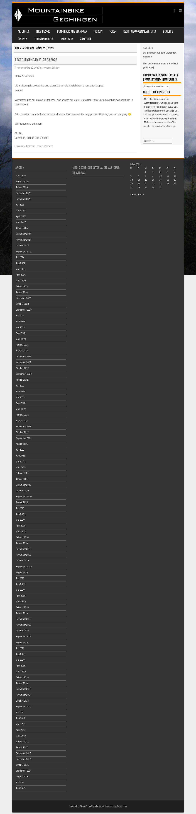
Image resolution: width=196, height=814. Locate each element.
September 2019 (24, 566)
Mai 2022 (20, 397)
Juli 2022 (20, 386)
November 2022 (23, 362)
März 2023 (21, 339)
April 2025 (20, 216)
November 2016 (23, 759)
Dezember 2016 (23, 753)
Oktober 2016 (22, 765)
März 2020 (21, 531)
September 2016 (24, 771)
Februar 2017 (22, 741)
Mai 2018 (20, 660)
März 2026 (21, 175)
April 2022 (20, 403)
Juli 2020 (20, 508)
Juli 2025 (20, 205)
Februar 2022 (22, 415)
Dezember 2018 (23, 619)
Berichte (168, 31)
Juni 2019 (20, 584)
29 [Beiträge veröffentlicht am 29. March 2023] (146, 187)
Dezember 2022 (23, 356)
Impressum (67, 39)
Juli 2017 (20, 712)
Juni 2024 (20, 263)
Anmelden (85, 39)
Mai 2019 (20, 590)
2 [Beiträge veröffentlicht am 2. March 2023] (152, 172)
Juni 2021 (20, 456)
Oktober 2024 (22, 245)
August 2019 (22, 572)
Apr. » (141, 194)
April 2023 (20, 333)
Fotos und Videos (44, 39)
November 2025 (23, 199)
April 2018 (20, 666)
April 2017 (20, 730)
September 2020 (24, 496)
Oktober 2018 (22, 630)
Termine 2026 (43, 31)
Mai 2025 (20, 210)
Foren (113, 31)
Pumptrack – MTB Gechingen (72, 31)
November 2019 (23, 555)
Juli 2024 (20, 257)
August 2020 (22, 502)
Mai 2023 (20, 327)
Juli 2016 (20, 782)
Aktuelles (23, 31)
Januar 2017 (22, 747)
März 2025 (21, 222)
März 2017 (21, 736)
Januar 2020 (22, 543)
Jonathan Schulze (50, 68)
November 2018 (23, 625)
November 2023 (23, 298)
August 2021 (22, 444)
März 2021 (21, 467)
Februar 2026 (22, 181)
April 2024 (20, 275)
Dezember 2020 (23, 485)
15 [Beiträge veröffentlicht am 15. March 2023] (146, 180)
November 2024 (23, 240)
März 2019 (21, 601)
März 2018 (21, 671)
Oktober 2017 (22, 701)
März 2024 (21, 280)
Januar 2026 (22, 187)
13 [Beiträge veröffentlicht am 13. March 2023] (131, 180)
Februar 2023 (22, 345)
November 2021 (23, 426)
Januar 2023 (22, 350)
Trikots (98, 31)
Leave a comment (44, 146)
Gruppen (22, 39)
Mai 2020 (20, 520)
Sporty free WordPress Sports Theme (87, 806)
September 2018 (24, 636)
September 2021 (24, 438)
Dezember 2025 (23, 193)
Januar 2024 (22, 292)
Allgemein (29, 146)
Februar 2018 (22, 677)
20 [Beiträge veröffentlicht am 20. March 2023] (131, 183)
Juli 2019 (20, 578)
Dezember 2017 (23, 689)
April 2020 (20, 526)
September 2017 (24, 706)
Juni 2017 (20, 718)
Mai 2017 (20, 724)
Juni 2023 (20, 321)
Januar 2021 (22, 479)
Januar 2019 (22, 613)
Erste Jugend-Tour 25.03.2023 (36, 59)
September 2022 (24, 374)
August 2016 (22, 776)
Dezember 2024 (23, 234)
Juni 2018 (20, 654)
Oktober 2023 (22, 304)
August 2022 (22, 380)
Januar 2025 (22, 228)
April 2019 (20, 596)
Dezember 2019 (23, 549)
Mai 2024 (20, 269)
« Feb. (133, 194)
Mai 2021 (20, 461)
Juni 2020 (20, 514)
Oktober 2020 (22, 490)
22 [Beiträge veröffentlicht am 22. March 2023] (146, 183)
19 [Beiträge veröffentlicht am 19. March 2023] (175, 180)
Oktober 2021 (22, 432)
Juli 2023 (20, 315)
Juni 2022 (20, 391)
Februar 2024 (22, 286)
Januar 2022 (22, 420)
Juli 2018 (20, 648)
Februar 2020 (22, 537)
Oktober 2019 (22, 560)
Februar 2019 (22, 607)
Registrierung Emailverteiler (139, 31)
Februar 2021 (22, 473)
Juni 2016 (20, 788)
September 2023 (24, 310)
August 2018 (22, 642)
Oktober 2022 (22, 368)
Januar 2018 (22, 683)
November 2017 (23, 695)
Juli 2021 (20, 450)
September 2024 (24, 251)
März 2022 (21, 409)
